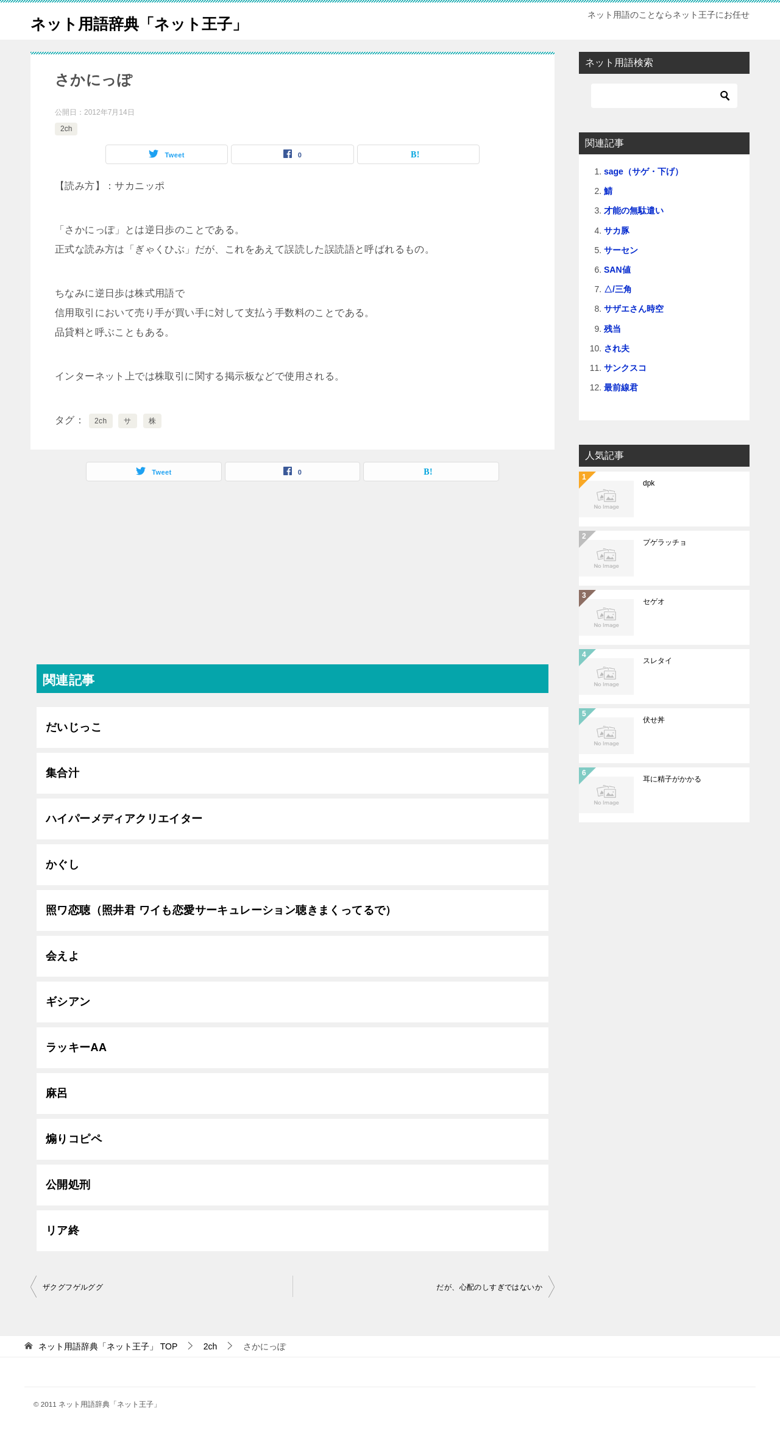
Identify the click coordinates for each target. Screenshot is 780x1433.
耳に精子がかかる (672, 779)
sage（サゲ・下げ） (643, 171)
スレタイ (657, 660)
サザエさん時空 (634, 309)
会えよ (62, 956)
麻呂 (57, 1093)
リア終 (62, 1230)
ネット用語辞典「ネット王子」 (160, 21)
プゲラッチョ (665, 542)
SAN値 (617, 270)
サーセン (621, 250)
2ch (66, 128)
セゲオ (654, 601)
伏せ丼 (654, 720)
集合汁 (62, 773)
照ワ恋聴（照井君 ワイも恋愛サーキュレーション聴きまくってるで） (221, 910)
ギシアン (68, 1002)
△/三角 (618, 289)
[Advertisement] (292, 579)
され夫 (616, 348)
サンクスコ (625, 368)
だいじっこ (74, 727)
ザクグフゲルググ (73, 1287)
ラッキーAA (76, 1047)
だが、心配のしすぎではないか (489, 1287)
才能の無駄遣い (634, 210)
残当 (612, 329)
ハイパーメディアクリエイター (124, 819)
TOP (107, 1346)
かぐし (62, 864)
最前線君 (621, 387)
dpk (648, 483)
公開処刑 (68, 1185)
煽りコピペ (74, 1139)
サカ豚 (616, 230)
